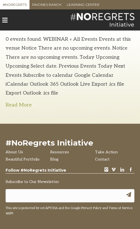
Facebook (131, 170)
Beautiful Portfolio (23, 159)
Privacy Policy (91, 208)
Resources (59, 152)
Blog (54, 159)
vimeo (114, 170)
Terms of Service (120, 208)
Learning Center (83, 5)
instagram (106, 170)
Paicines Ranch (47, 5)
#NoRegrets (15, 5)
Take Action (106, 152)
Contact (102, 159)
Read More (19, 105)
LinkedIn (122, 170)
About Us (14, 152)
